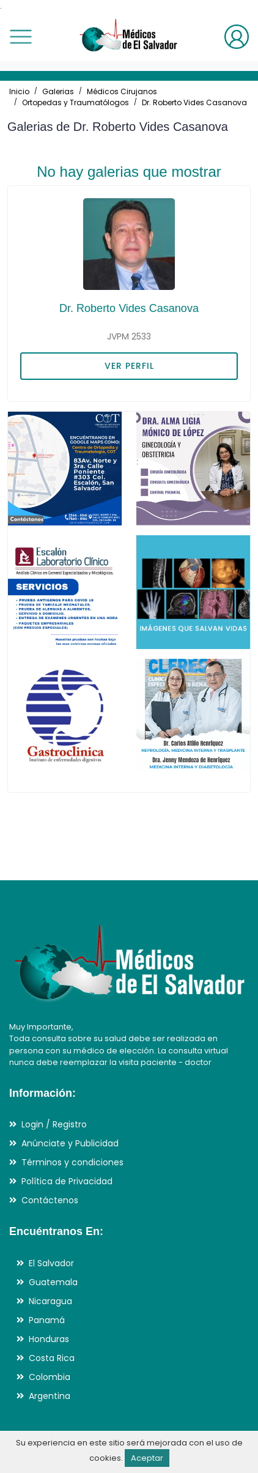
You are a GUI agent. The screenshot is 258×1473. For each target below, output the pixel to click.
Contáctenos (49, 1200)
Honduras (49, 1339)
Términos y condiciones (72, 1162)
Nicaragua (50, 1301)
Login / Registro (54, 1124)
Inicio (19, 91)
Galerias (58, 91)
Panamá (47, 1320)
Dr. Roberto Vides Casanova (194, 102)
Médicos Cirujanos (122, 91)
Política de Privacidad (66, 1181)
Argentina (49, 1396)
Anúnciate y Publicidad (70, 1143)
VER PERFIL (129, 366)
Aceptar (147, 1458)
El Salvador (51, 1263)
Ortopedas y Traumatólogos (75, 102)
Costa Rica (52, 1358)
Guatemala (53, 1282)
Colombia (49, 1377)
